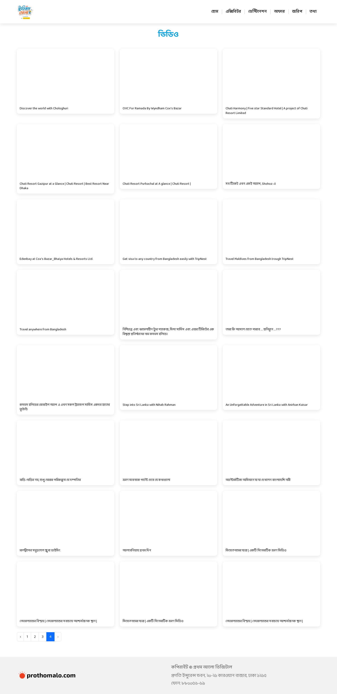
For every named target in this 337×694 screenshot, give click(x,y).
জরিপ (297, 11)
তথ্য (313, 11)
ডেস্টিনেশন (257, 11)
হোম (214, 11)
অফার (279, 11)
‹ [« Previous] (20, 637)
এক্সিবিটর (233, 11)
